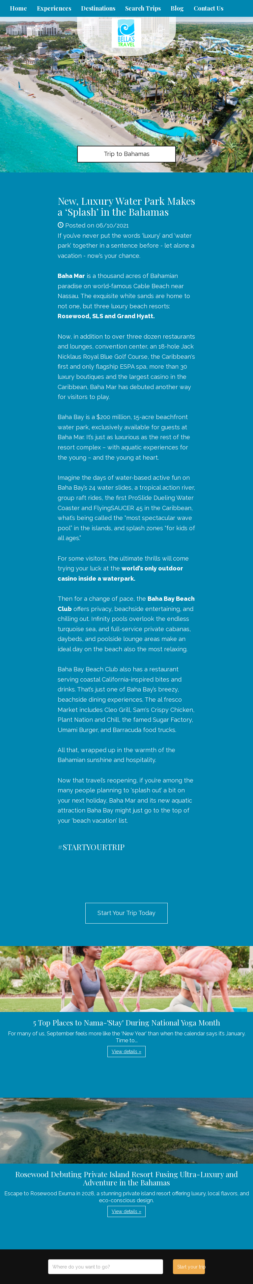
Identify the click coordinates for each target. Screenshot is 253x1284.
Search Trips (143, 8)
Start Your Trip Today (126, 912)
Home (18, 8)
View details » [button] (126, 1051)
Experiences (54, 8)
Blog (177, 8)
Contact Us (208, 8)
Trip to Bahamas (127, 153)
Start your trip (191, 1266)
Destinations (98, 8)
